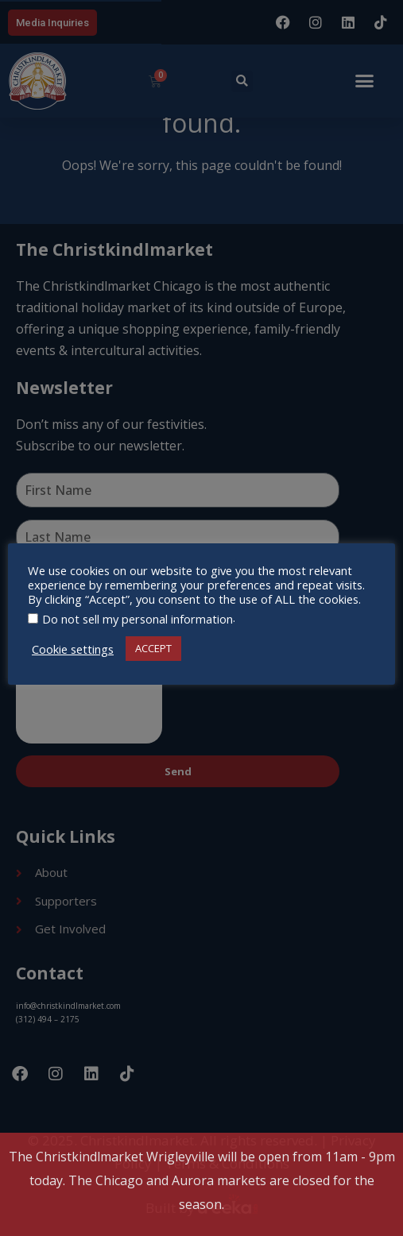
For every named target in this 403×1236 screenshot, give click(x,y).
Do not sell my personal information (137, 619)
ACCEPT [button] (153, 648)
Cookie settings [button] (73, 649)
